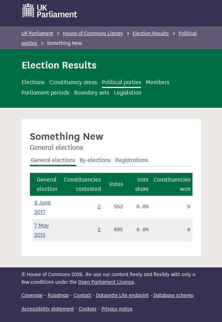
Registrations (131, 160)
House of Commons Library (93, 34)
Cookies (88, 309)
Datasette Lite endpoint (122, 295)
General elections (53, 160)
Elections (33, 82)
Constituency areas (73, 82)
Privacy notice (117, 309)
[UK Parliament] (50, 10)
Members (157, 82)
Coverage (32, 295)
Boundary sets (91, 92)
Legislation (127, 92)
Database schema (174, 295)
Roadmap (58, 295)
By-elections (95, 160)
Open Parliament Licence (106, 282)
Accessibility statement (48, 309)
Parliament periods (45, 92)
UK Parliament (37, 34)
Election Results (151, 34)
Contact (82, 295)
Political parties (121, 82)
